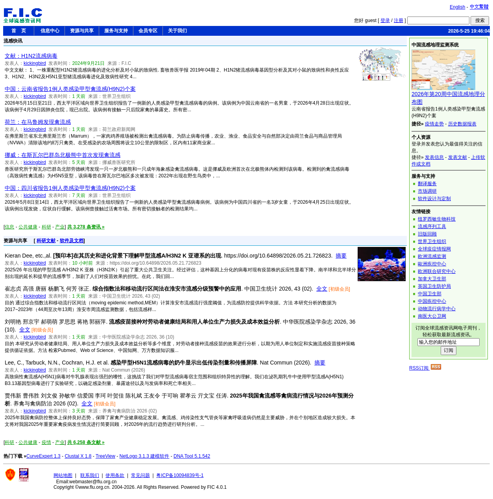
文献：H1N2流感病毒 (31, 56)
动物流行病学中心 (437, 308)
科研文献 (46, 240)
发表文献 (457, 157)
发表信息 (434, 157)
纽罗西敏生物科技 (437, 219)
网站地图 (63, 475)
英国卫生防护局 (434, 286)
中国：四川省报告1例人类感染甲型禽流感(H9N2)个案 (70, 188)
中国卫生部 (429, 293)
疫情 (46, 442)
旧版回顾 (427, 234)
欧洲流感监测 (432, 256)
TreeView (105, 456)
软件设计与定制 (434, 198)
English (457, 7)
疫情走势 (434, 124)
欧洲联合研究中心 (437, 271)
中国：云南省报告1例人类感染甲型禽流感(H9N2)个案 (70, 89)
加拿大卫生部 (432, 279)
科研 (46, 227)
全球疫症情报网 (434, 249)
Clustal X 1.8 (78, 456)
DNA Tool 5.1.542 (192, 456)
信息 (9, 227)
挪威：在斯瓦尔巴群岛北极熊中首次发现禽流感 (62, 155)
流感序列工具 (432, 226)
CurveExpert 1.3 (43, 456)
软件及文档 (71, 240)
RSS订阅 (425, 368)
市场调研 (427, 191)
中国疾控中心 (432, 301)
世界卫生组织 (432, 241)
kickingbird (35, 63)
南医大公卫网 (432, 316)
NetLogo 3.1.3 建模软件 (145, 456)
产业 (60, 227)
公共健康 (27, 227)
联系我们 (89, 475)
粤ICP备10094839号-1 (179, 475)
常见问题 (140, 475)
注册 (398, 20)
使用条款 (114, 475)
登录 (385, 20)
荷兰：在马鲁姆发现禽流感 (38, 122)
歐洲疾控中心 (432, 264)
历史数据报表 (462, 124)
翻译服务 (427, 183)
